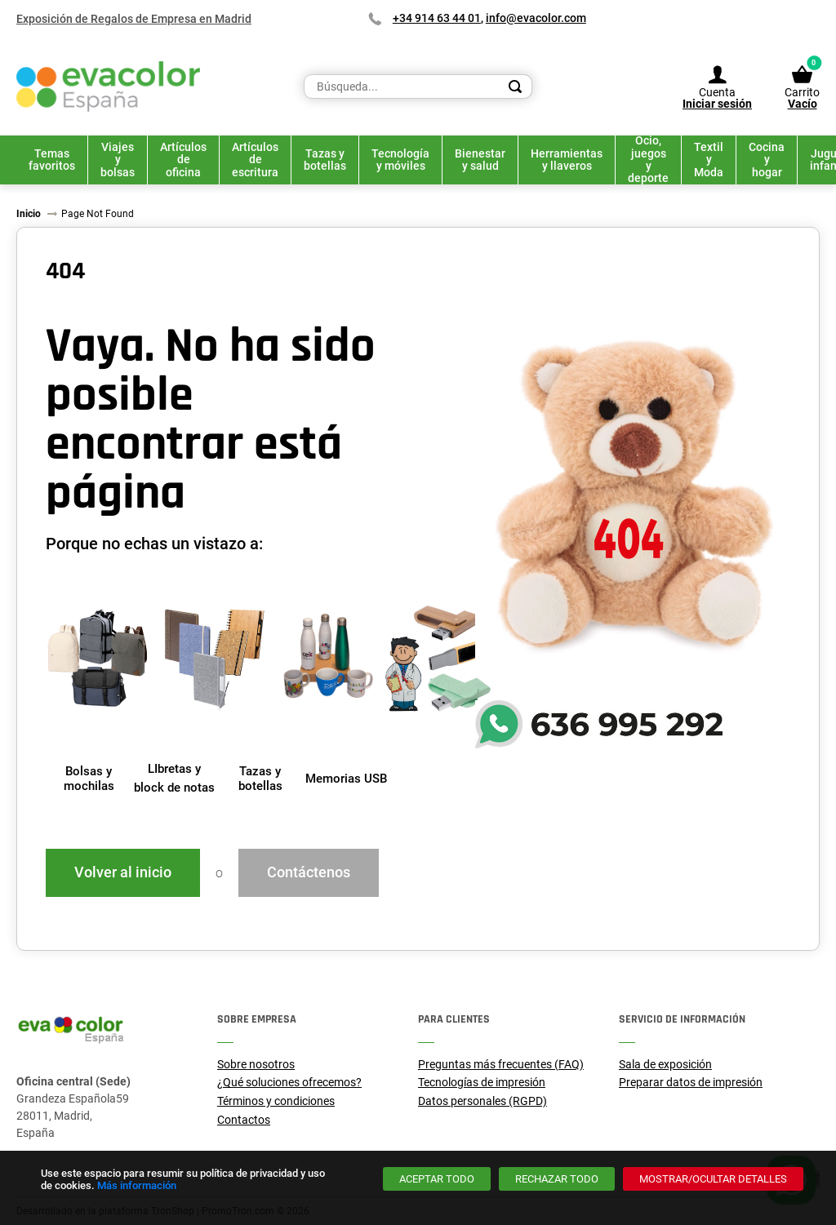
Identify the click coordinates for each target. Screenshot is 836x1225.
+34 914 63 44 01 (437, 17)
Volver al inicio (122, 872)
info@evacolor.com (536, 17)
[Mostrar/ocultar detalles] (713, 1179)
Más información (136, 1185)
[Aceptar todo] (437, 1179)
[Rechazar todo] (557, 1179)
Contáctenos (308, 872)
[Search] (515, 86)
